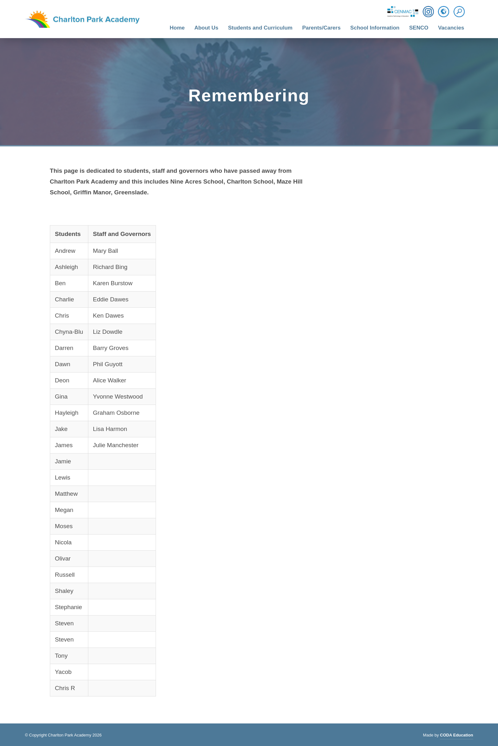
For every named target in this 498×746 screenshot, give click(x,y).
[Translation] (443, 12)
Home (177, 28)
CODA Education (456, 736)
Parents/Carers (321, 28)
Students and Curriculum (260, 28)
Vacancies (451, 28)
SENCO (418, 28)
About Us (206, 28)
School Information (375, 28)
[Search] (460, 11)
